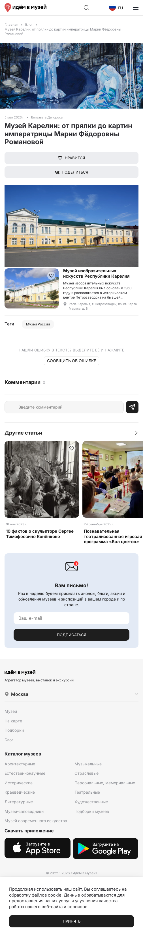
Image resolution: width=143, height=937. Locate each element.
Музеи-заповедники (24, 811)
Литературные (19, 801)
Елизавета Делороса (47, 117)
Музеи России (38, 324)
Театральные (87, 792)
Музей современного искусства (36, 820)
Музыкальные (88, 763)
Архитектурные (20, 763)
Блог (29, 24)
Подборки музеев (91, 811)
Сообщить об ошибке (71, 360)
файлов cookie (46, 895)
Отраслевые (86, 773)
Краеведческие (20, 792)
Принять (71, 921)
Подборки (14, 730)
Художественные (91, 801)
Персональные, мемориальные (104, 782)
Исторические (19, 782)
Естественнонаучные (25, 773)
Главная (11, 24)
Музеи (11, 711)
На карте (13, 720)
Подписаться (71, 634)
